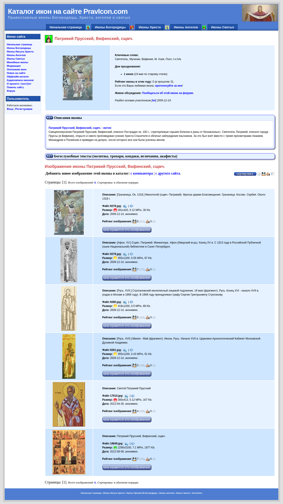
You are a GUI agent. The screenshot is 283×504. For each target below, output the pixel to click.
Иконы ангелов (166, 493)
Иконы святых (183, 493)
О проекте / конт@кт (19, 83)
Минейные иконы (17, 62)
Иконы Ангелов (186, 27)
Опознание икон (17, 69)
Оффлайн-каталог (18, 76)
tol (153, 100)
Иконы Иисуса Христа (20, 51)
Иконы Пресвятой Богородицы (141, 493)
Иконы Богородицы (110, 27)
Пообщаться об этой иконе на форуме (167, 93)
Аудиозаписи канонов (20, 80)
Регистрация (23, 108)
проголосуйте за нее (168, 85)
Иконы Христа (150, 27)
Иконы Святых (222, 27)
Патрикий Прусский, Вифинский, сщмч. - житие (80, 127)
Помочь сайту (15, 87)
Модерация (14, 66)
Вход (10, 108)
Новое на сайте (16, 73)
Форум (11, 91)
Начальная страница (66, 27)
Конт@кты (197, 493)
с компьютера (141, 173)
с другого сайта (167, 173)
